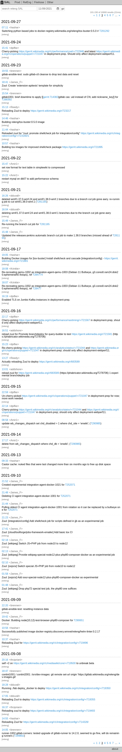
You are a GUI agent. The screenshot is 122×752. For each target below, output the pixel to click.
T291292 (104, 31)
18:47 (5, 671)
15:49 (5, 220)
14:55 (5, 718)
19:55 (5, 71)
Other (50, 2)
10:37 (5, 639)
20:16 (5, 659)
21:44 (5, 503)
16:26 (5, 195)
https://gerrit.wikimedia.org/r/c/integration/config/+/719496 (55, 642)
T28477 (37, 288)
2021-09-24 (11, 42)
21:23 (5, 517)
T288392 (7, 99)
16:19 (5, 296)
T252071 (70, 484)
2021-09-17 (11, 249)
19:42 (5, 616)
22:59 (5, 392)
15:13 (5, 107)
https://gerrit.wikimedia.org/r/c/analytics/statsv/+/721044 (53, 348)
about (115, 749)
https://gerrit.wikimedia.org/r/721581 (92, 334)
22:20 (5, 605)
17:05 (5, 696)
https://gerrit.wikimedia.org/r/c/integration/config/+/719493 (62, 710)
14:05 (5, 729)
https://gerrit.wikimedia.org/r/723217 (51, 110)
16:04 (5, 209)
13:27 (5, 358)
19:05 (5, 255)
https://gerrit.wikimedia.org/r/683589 (59, 361)
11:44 (5, 129)
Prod (17, 2)
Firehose (39, 2)
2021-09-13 (11, 455)
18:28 (5, 684)
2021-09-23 (11, 65)
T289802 (19, 735)
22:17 (5, 316)
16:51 (5, 330)
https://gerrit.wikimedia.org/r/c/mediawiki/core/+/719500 (45, 663)
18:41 (5, 82)
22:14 (5, 406)
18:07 (5, 282)
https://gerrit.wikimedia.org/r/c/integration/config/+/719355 (63, 699)
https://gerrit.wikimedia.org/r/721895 (82, 147)
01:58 (5, 573)
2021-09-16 (11, 311)
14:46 (5, 118)
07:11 (5, 27)
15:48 (5, 232)
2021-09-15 (11, 386)
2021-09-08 (11, 654)
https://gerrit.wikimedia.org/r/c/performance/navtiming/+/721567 (54, 320)
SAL (5, 2)
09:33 (5, 460)
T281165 (42, 201)
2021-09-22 (11, 158)
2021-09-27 (11, 21)
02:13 (5, 551)
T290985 (96, 423)
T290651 (79, 620)
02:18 (5, 540)
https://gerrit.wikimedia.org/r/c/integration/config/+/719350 (78, 688)
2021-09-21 (11, 189)
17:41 (5, 528)
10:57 (5, 143)
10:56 (5, 628)
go (62, 8)
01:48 (5, 585)
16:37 (5, 707)
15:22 (5, 175)
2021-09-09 (11, 599)
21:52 (5, 481)
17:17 (5, 440)
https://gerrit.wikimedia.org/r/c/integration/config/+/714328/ (55, 722)
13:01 (5, 369)
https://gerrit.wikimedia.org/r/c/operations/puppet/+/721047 (54, 396)
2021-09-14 (11, 434)
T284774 (38, 274)
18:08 (5, 268)
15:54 (5, 93)
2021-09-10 (11, 475)
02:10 (5, 562)
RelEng (27, 2)
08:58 (5, 420)
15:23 (5, 344)
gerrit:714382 (50, 97)
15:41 (5, 48)
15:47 (5, 164)
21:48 (5, 492)
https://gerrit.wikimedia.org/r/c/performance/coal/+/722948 (51, 51)
